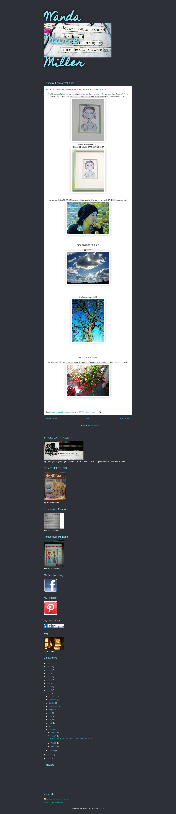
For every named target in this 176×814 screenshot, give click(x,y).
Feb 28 (54, 733)
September (53, 706)
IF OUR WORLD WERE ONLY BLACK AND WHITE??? (76, 89)
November (53, 700)
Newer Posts (52, 418)
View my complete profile (53, 802)
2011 (49, 693)
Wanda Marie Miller (64, 41)
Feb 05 (54, 746)
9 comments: (91, 412)
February (52, 730)
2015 (49, 680)
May (50, 720)
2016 (49, 677)
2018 (49, 670)
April (51, 723)
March (51, 726)
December (53, 696)
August (51, 710)
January (52, 751)
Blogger (101, 809)
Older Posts (124, 418)
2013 (49, 687)
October (52, 703)
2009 (49, 758)
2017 (49, 673)
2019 (49, 667)
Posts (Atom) (93, 425)
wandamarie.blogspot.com (57, 799)
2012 (49, 690)
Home (88, 418)
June (51, 716)
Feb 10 (54, 743)
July (50, 713)
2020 (49, 663)
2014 (49, 683)
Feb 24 (54, 736)
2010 (49, 755)
